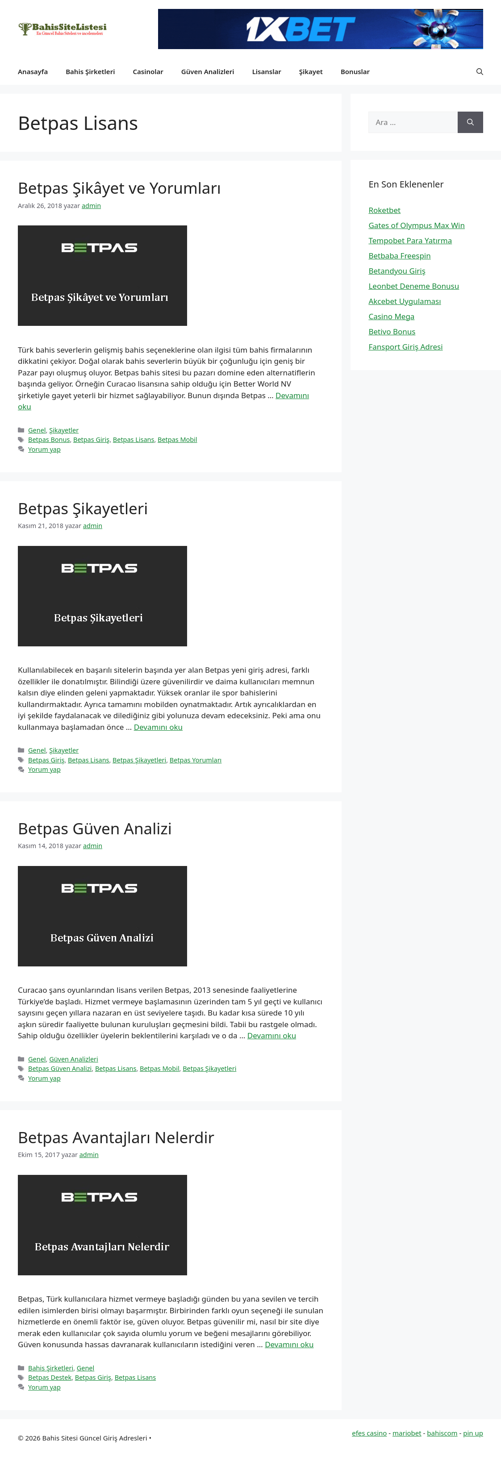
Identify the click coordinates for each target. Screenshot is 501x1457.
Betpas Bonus (49, 439)
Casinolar (148, 71)
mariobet (407, 1432)
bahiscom (442, 1432)
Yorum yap (44, 449)
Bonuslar (355, 71)
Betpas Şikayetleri (83, 508)
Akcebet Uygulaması (404, 301)
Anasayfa (33, 71)
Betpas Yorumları (195, 760)
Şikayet (311, 71)
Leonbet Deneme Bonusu (413, 286)
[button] (480, 71)
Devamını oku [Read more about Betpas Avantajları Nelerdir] (289, 1344)
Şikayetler (64, 430)
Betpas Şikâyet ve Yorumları (119, 187)
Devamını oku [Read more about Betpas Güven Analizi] (271, 1035)
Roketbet (384, 210)
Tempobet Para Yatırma (410, 240)
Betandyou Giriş (396, 271)
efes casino (369, 1432)
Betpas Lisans (133, 439)
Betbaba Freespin (399, 255)
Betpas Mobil (177, 439)
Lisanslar (266, 71)
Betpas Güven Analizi (95, 828)
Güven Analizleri (207, 71)
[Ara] (470, 122)
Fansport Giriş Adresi (405, 346)
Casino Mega (391, 316)
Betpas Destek (49, 1377)
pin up (473, 1432)
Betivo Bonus (391, 331)
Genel (37, 430)
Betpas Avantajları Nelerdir (116, 1137)
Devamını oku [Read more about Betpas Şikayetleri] (158, 727)
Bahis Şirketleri (90, 71)
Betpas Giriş (91, 439)
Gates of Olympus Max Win (416, 225)
